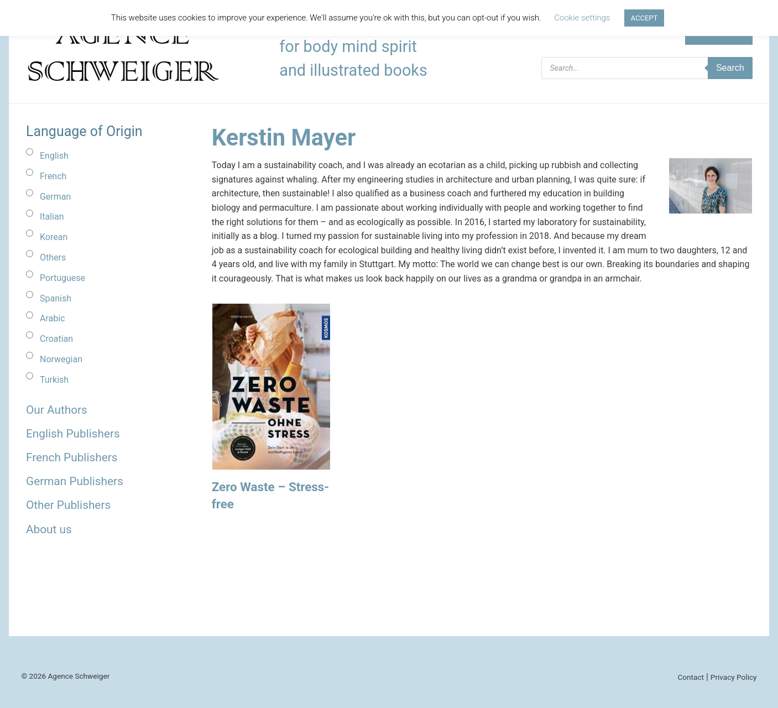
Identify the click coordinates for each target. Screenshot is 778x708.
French (53, 176)
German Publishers (74, 481)
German (55, 196)
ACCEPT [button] (644, 18)
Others (53, 257)
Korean (53, 237)
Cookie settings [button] (582, 18)
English (54, 155)
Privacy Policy (734, 677)
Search (730, 67)
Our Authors (56, 410)
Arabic (52, 318)
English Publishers (73, 433)
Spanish (55, 298)
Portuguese (62, 278)
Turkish (54, 379)
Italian (52, 216)
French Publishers (71, 457)
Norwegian (61, 359)
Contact (690, 677)
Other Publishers (68, 505)
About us (49, 529)
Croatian (56, 339)
